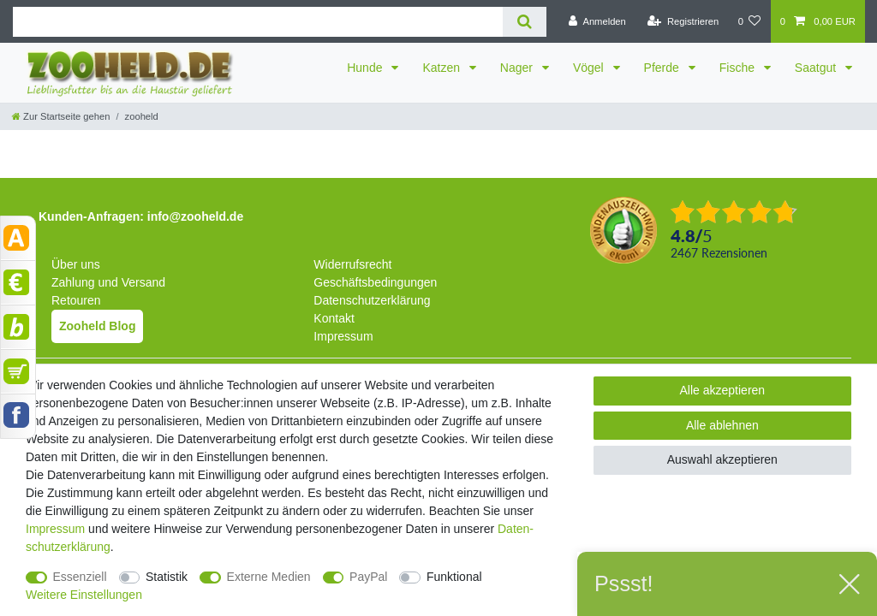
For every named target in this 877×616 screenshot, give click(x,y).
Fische (738, 67)
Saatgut (817, 67)
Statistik (167, 576)
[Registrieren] (683, 21)
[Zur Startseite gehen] (61, 116)
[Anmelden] (597, 21)
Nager (518, 67)
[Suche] (524, 22)
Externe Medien (269, 576)
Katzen (442, 67)
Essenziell (80, 576)
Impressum (343, 336)
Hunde (366, 67)
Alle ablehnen (722, 425)
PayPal (368, 576)
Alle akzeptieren (723, 390)
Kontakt (333, 318)
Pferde (663, 67)
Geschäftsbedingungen (375, 282)
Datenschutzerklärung (371, 300)
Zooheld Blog (97, 326)
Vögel (590, 67)
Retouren (76, 300)
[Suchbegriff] (258, 22)
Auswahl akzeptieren (722, 459)
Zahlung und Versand (108, 282)
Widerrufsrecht (352, 264)
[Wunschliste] (749, 21)
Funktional (454, 576)
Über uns (75, 264)
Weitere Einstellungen (84, 594)
